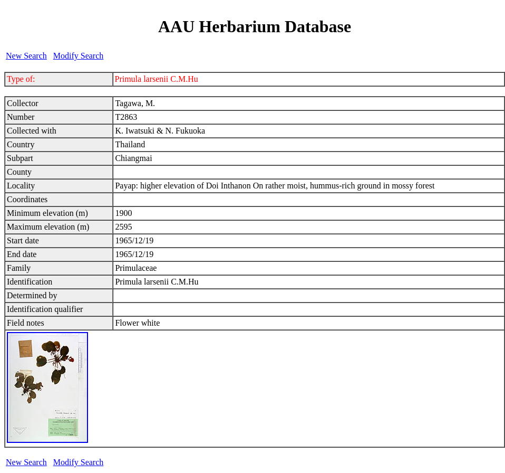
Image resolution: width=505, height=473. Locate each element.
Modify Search (78, 55)
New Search (26, 55)
